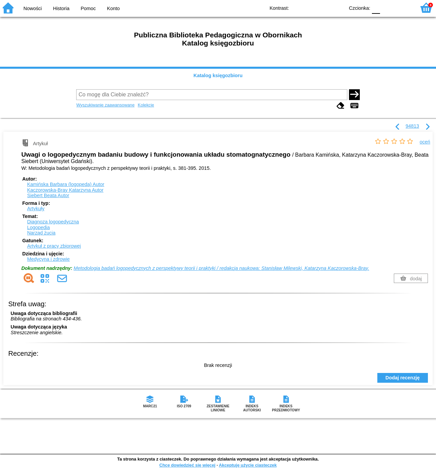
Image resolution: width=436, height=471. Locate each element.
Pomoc (88, 8)
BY (337, 7)
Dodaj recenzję (402, 377)
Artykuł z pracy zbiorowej (54, 246)
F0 (376, 7)
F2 (403, 7)
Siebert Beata (48, 195)
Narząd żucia (41, 233)
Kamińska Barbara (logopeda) (65, 184)
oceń (425, 142)
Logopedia (38, 227)
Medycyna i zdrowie (48, 259)
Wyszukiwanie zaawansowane (105, 104)
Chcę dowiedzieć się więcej (187, 465)
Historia (61, 8)
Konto (113, 8)
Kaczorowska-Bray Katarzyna (65, 190)
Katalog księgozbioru (218, 75)
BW (310, 7)
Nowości (33, 8)
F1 (387, 7)
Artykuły (35, 208)
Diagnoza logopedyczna (53, 221)
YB (323, 7)
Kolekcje (146, 104)
